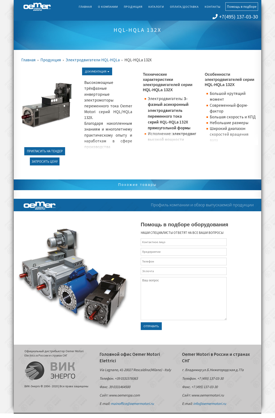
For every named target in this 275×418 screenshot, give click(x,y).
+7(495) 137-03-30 (235, 16)
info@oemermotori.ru (209, 403)
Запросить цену (45, 161)
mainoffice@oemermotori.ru (132, 403)
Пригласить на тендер (45, 151)
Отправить (151, 326)
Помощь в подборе (242, 6)
